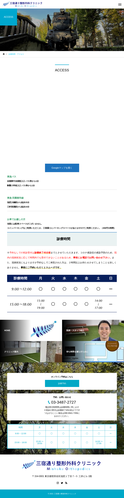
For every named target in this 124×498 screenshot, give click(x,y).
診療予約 (62, 383)
